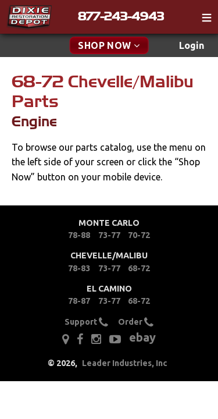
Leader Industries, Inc (124, 363)
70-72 (139, 235)
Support (86, 322)
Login (191, 45)
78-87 (79, 301)
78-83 (79, 268)
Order (135, 322)
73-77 (109, 235)
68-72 (139, 268)
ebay (142, 337)
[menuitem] (191, 45)
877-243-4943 (121, 16)
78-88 (79, 235)
